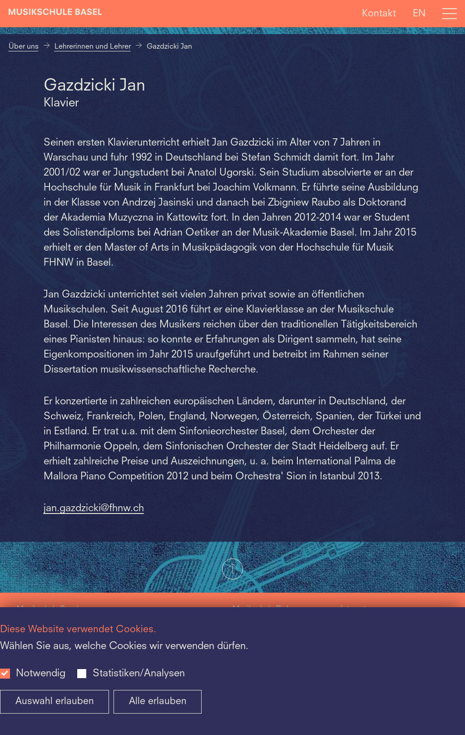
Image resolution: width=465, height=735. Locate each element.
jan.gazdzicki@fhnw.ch (94, 508)
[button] (232, 570)
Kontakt (379, 13)
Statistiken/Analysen (139, 674)
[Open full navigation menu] (449, 14)
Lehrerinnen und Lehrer (92, 46)
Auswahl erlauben (54, 701)
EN (419, 13)
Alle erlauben (158, 701)
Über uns (24, 46)
